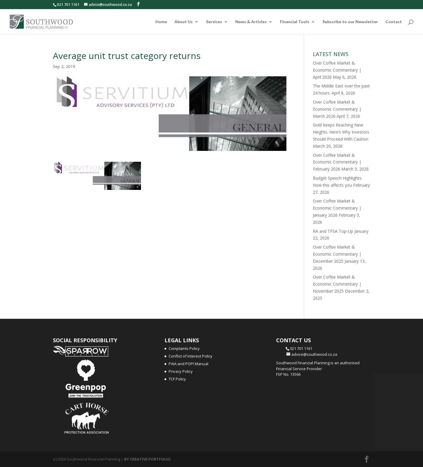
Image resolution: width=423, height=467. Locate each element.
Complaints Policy (184, 348)
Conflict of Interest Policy (190, 356)
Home (161, 22)
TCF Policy (177, 379)
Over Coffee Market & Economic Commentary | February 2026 (337, 162)
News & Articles (251, 22)
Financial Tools (294, 22)
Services (214, 22)
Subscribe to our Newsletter (350, 22)
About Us (183, 22)
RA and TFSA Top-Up (333, 231)
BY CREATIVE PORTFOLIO (147, 459)
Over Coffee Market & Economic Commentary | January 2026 (337, 208)
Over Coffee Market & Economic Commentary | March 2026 (337, 109)
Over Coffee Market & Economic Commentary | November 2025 (337, 284)
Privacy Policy (181, 371)
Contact (393, 22)
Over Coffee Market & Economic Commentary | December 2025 (337, 254)
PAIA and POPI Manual (188, 363)
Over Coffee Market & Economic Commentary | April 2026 (337, 70)
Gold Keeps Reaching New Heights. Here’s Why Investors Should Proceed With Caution (341, 132)
